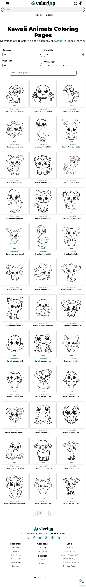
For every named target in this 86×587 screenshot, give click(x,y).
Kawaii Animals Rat (15, 186)
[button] (6, 4)
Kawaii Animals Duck (14, 222)
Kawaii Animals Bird (15, 365)
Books (49, 15)
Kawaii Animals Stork (43, 151)
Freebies (37, 15)
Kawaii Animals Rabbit (71, 151)
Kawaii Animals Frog (43, 365)
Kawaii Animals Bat (14, 293)
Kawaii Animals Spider (43, 115)
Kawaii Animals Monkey (14, 115)
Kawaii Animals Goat (71, 472)
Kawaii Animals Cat (43, 222)
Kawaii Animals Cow (71, 508)
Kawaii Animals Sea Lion (43, 329)
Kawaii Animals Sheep (43, 472)
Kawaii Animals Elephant (71, 293)
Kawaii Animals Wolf (14, 329)
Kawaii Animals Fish (15, 151)
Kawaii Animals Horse (71, 115)
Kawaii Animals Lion (43, 186)
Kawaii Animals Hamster (71, 222)
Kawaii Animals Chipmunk (14, 508)
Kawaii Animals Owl (71, 436)
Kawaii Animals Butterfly (71, 329)
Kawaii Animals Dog (43, 401)
